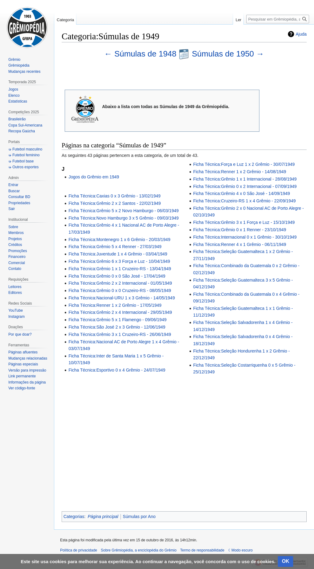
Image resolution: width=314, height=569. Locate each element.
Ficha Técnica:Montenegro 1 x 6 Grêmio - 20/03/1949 (119, 239)
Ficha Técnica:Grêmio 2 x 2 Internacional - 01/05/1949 (120, 283)
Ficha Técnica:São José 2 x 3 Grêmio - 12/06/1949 (116, 327)
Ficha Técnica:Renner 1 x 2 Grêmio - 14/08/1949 (239, 171)
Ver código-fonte (21, 388)
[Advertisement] (184, 441)
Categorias (73, 516)
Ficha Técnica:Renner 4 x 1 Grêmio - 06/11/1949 (239, 244)
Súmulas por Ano (139, 516)
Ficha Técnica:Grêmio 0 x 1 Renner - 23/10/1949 (239, 229)
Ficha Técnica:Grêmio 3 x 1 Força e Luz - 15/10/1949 (244, 222)
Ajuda (301, 34)
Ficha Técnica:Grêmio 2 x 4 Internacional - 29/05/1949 (120, 312)
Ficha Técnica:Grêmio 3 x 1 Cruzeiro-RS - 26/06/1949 (119, 334)
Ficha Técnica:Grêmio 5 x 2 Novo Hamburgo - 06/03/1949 (123, 210)
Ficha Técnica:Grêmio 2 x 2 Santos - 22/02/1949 (114, 203)
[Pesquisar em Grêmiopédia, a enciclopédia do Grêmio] (277, 19)
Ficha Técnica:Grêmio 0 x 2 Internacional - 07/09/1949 (245, 186)
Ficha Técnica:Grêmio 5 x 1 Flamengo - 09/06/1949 (117, 319)
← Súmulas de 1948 (141, 53)
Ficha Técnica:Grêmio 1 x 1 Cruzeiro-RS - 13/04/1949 (119, 268)
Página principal (103, 516)
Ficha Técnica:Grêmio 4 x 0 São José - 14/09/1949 (241, 193)
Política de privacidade (78, 550)
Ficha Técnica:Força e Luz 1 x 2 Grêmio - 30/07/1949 (244, 164)
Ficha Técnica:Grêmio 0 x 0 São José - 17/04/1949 (116, 276)
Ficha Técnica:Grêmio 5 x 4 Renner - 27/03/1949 (114, 246)
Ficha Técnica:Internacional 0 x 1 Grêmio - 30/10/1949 (245, 237)
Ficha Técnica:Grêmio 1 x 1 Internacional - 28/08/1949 (245, 179)
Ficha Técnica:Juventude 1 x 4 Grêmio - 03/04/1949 (117, 253)
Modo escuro (242, 550)
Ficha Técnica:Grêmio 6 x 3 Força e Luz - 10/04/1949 (119, 261)
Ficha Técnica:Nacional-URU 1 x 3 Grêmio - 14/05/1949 (121, 297)
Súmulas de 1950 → (228, 53)
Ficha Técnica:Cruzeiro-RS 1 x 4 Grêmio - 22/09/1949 (244, 200)
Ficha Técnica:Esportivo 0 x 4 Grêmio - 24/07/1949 (116, 370)
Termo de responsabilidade (202, 550)
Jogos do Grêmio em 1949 (93, 176)
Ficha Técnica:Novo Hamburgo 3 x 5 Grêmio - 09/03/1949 (123, 218)
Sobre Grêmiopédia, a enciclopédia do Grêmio (139, 550)
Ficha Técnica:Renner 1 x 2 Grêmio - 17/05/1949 (114, 305)
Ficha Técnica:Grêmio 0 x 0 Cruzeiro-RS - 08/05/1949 (119, 290)
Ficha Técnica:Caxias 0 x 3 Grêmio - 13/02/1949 (114, 195)
